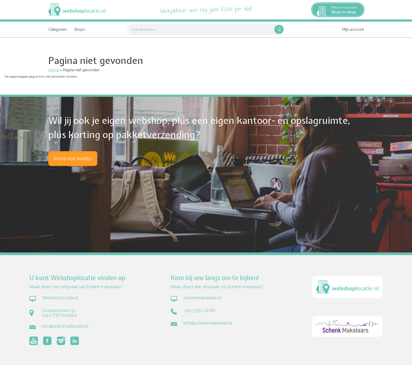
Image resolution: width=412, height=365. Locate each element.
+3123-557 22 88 (199, 310)
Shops (79, 29)
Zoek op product (143, 29)
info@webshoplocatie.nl (65, 326)
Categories (57, 29)
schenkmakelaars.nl (202, 297)
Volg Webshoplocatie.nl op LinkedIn (74, 341)
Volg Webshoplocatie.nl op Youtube (33, 341)
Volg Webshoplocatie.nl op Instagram (61, 341)
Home (53, 70)
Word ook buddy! (72, 158)
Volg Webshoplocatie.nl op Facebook (47, 341)
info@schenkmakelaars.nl (207, 323)
